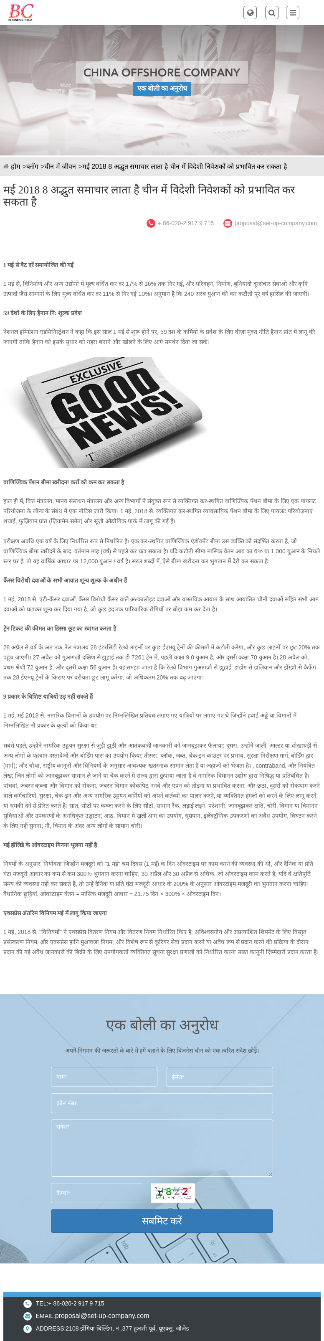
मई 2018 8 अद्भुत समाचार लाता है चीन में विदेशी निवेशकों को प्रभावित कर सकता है (184, 166)
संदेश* (162, 1148)
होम (15, 166)
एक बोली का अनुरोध (162, 88)
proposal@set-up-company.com (276, 223)
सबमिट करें (162, 1220)
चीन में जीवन (60, 166)
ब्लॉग (32, 166)
